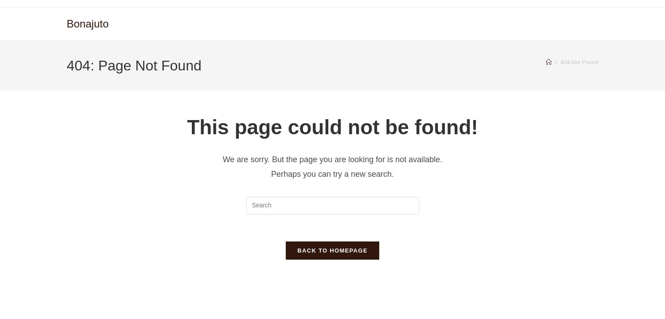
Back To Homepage (332, 250)
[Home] (549, 62)
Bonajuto (88, 24)
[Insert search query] (332, 205)
